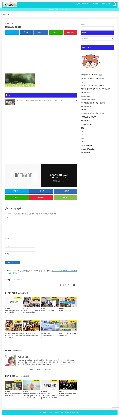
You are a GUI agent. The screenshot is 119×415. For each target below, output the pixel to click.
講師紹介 (95, 4)
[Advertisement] (41, 54)
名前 (7, 239)
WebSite (32, 370)
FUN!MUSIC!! (23, 357)
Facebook (49, 370)
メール (7, 246)
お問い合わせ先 (106, 4)
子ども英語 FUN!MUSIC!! (81, 4)
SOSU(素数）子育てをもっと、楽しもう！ (60, 9)
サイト (7, 254)
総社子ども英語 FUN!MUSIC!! (58, 412)
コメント (8, 218)
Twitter (41, 370)
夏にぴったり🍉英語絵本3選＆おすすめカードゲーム (33, 101)
